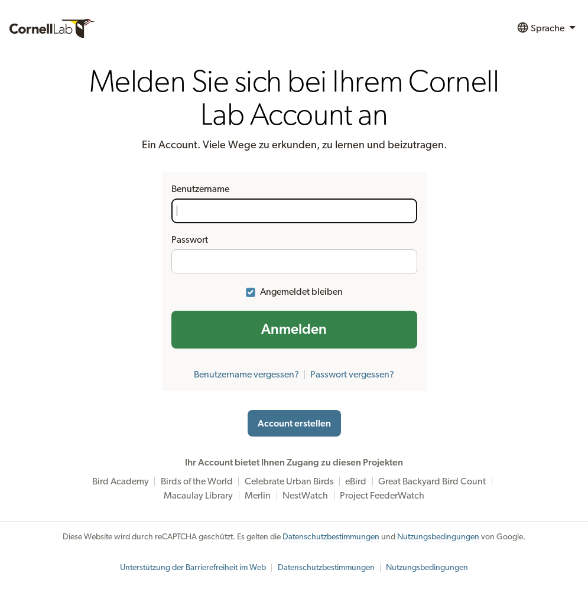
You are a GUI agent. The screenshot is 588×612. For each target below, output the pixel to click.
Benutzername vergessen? (246, 374)
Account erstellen (294, 423)
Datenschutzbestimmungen (330, 537)
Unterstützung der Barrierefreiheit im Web (193, 568)
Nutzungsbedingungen (438, 537)
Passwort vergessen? (352, 374)
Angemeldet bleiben (301, 292)
